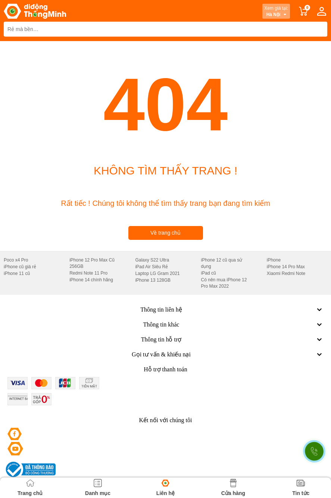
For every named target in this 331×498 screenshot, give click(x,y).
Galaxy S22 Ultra (152, 260)
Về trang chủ (165, 233)
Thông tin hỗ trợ (232, 339)
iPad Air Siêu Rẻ (151, 266)
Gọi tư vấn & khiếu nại (228, 354)
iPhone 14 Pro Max (286, 266)
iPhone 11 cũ (17, 273)
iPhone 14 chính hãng (91, 279)
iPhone (274, 260)
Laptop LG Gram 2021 (157, 273)
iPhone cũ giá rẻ (20, 266)
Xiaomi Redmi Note (286, 273)
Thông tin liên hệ (232, 309)
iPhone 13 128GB (153, 280)
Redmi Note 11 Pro (88, 273)
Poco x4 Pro (16, 260)
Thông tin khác (233, 324)
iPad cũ (208, 273)
